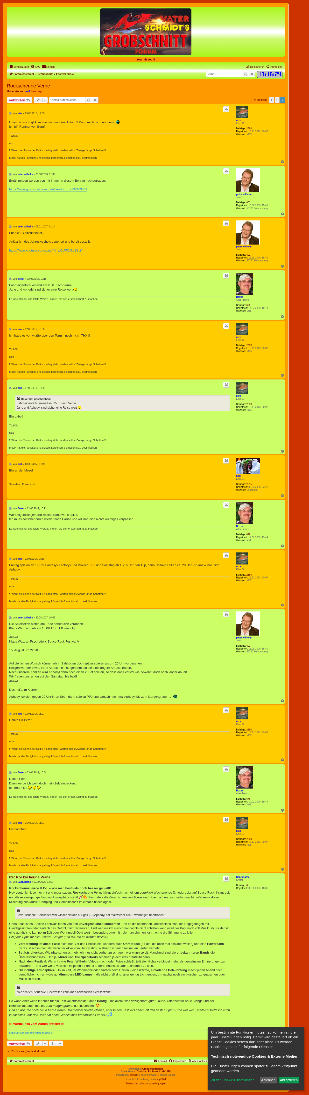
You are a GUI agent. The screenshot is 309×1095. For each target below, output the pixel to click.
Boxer (239, 297)
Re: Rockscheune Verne (29, 877)
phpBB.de (161, 1079)
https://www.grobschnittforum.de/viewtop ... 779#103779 (48, 189)
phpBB (133, 1075)
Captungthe (243, 877)
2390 (249, 128)
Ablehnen (268, 1080)
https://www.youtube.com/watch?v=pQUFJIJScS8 (43, 250)
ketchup (36, 91)
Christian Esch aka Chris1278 (154, 1071)
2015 (249, 484)
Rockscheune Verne (28, 85)
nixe (238, 120)
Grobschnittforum (152, 1069)
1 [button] (277, 100)
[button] (271, 100)
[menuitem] (35, 67)
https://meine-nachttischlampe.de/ (29, 1032)
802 (248, 202)
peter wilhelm (244, 194)
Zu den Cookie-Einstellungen (232, 1080)
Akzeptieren (289, 1080)
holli (27, 91)
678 (248, 305)
